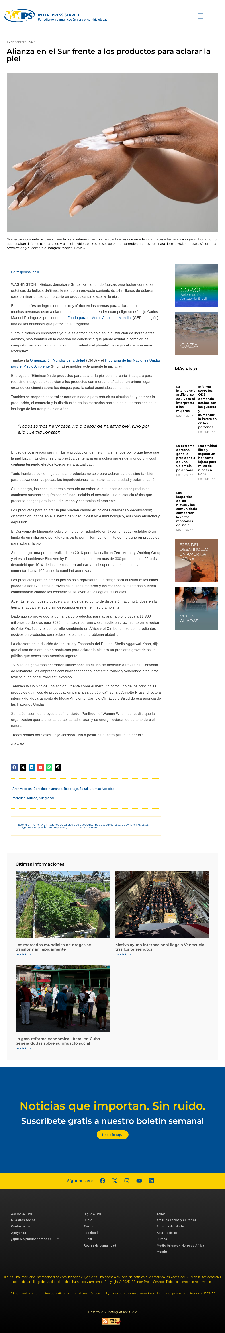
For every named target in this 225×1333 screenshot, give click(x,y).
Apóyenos (18, 1233)
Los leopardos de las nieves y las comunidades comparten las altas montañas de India (187, 509)
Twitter (89, 1226)
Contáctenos (20, 1226)
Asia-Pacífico (167, 1233)
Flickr (88, 1239)
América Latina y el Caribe (177, 1220)
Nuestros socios (23, 1220)
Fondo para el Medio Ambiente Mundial (100, 318)
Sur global (46, 798)
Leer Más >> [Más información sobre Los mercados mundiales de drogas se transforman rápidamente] (23, 954)
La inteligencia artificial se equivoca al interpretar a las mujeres (186, 399)
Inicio (88, 1220)
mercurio (19, 798)
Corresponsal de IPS (27, 272)
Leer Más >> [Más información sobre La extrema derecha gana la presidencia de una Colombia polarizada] (184, 474)
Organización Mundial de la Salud (57, 360)
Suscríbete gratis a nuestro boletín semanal (112, 1121)
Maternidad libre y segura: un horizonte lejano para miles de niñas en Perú (207, 460)
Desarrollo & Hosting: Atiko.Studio (112, 1312)
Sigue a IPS (92, 1214)
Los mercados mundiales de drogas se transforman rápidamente (53, 947)
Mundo (32, 798)
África (161, 1214)
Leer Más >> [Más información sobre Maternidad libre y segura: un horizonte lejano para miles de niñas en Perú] (206, 478)
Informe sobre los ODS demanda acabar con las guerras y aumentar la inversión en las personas (207, 407)
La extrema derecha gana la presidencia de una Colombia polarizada (185, 458)
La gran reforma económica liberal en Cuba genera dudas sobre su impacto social (58, 1041)
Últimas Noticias (101, 789)
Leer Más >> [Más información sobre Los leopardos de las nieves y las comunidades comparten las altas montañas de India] (184, 529)
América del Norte (170, 1226)
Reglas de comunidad (100, 1245)
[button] (14, 767)
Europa (162, 1239)
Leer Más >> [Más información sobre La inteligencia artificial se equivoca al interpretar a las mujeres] (184, 415)
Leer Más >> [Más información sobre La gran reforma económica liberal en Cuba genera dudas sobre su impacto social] (23, 1048)
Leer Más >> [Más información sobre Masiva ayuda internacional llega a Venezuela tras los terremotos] (123, 954)
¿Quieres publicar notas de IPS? (35, 1239)
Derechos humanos (47, 789)
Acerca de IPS (21, 1214)
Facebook (91, 1233)
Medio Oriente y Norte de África (181, 1245)
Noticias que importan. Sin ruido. (112, 1106)
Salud (84, 789)
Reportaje (71, 789)
